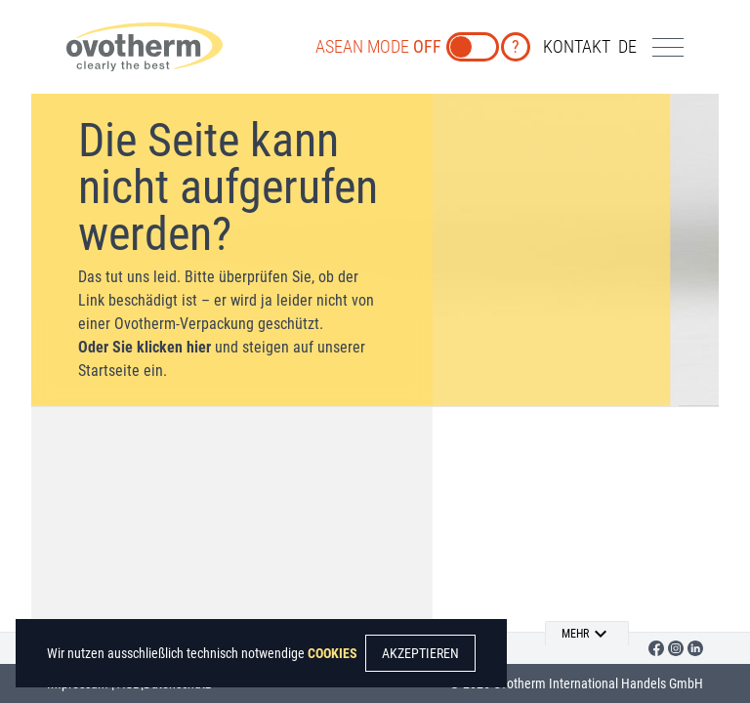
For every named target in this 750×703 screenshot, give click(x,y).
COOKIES (332, 653)
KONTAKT (576, 46)
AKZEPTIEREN (420, 653)
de (627, 46)
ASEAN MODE (378, 46)
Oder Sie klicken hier (144, 347)
